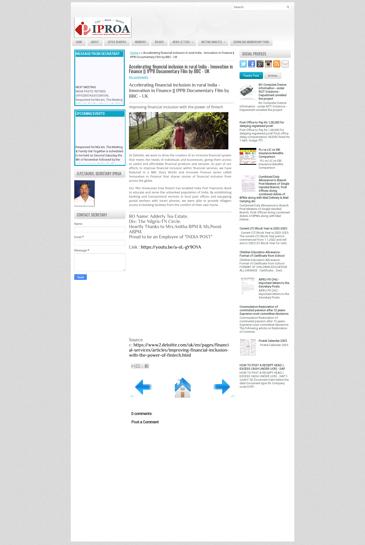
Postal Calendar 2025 (273, 341)
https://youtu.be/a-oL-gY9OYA (171, 247)
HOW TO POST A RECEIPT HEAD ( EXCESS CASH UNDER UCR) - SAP (262, 366)
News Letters (184, 41)
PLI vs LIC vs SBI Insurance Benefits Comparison (271, 153)
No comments (138, 77)
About (95, 42)
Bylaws (159, 42)
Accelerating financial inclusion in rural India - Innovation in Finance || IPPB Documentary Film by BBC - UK (181, 68)
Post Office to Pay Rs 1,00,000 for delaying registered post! (262, 124)
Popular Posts (251, 75)
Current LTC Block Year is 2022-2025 (263, 228)
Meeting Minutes (214, 41)
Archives (272, 75)
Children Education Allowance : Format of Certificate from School (262, 253)
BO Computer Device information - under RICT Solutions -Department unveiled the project (272, 91)
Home (79, 42)
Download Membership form (251, 42)
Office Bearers (117, 42)
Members (140, 42)
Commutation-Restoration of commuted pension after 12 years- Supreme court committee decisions (264, 310)
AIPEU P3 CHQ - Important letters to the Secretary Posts (274, 283)
